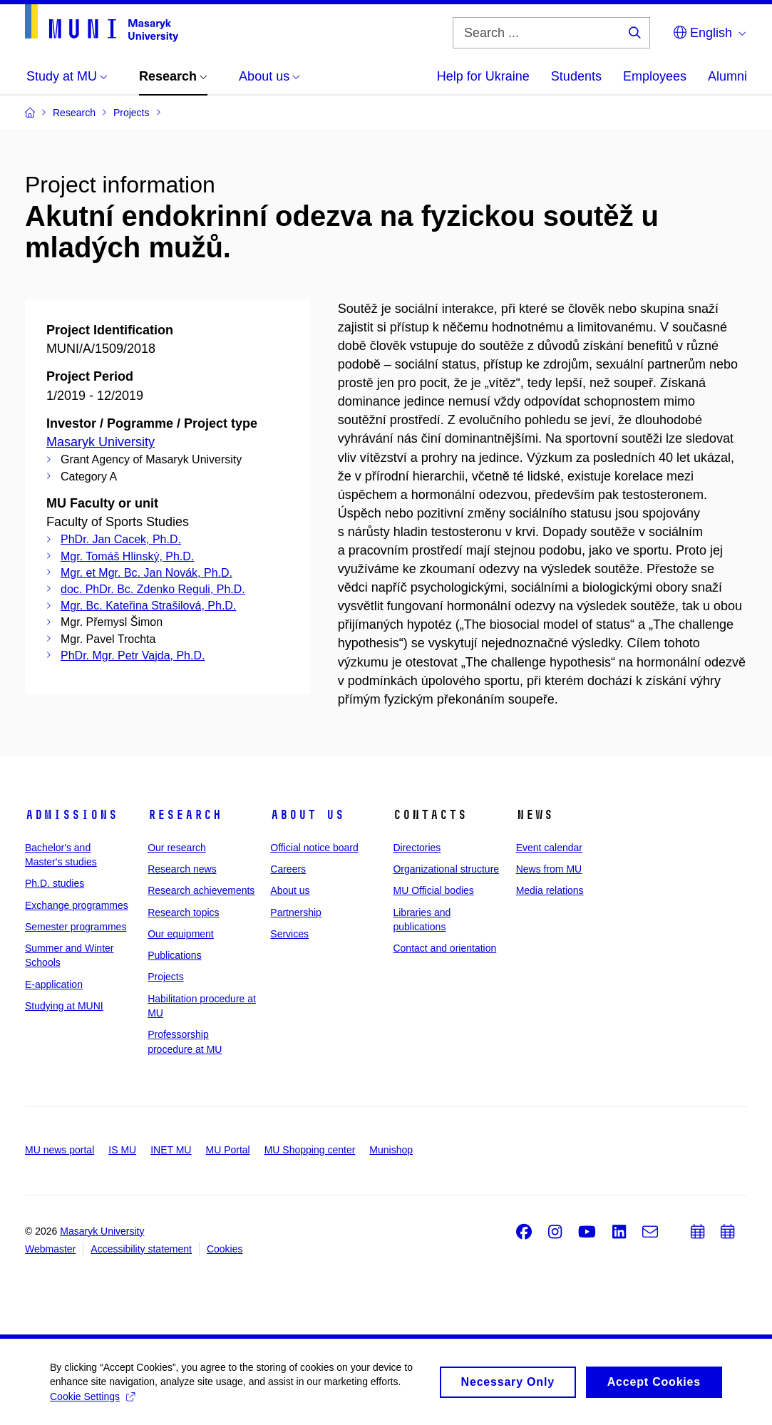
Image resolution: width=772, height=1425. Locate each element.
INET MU (170, 1150)
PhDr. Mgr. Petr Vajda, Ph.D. (133, 655)
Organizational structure (446, 869)
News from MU (549, 869)
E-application (54, 984)
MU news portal (59, 1150)
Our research (177, 847)
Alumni (727, 76)
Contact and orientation (444, 948)
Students (576, 76)
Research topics (183, 912)
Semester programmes (75, 926)
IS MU (122, 1150)
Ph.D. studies (54, 883)
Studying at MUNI (64, 1006)
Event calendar (549, 847)
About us (307, 815)
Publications (175, 955)
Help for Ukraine (483, 76)
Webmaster (50, 1249)
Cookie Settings (92, 1401)
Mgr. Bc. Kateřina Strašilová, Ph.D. (148, 606)
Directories (417, 847)
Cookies (225, 1249)
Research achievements (201, 890)
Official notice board (314, 847)
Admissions (71, 815)
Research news (182, 869)
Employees (654, 76)
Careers (288, 869)
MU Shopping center (310, 1150)
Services (289, 934)
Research (185, 815)
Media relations (550, 890)
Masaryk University (100, 442)
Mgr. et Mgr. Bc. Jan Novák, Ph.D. (146, 573)
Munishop (391, 1150)
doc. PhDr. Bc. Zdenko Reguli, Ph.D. (153, 589)
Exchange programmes (76, 905)
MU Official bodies (433, 890)
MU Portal (227, 1150)
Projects (166, 976)
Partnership (295, 912)
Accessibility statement (141, 1249)
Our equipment (181, 934)
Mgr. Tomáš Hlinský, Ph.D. (127, 556)
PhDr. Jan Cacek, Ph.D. (121, 539)
